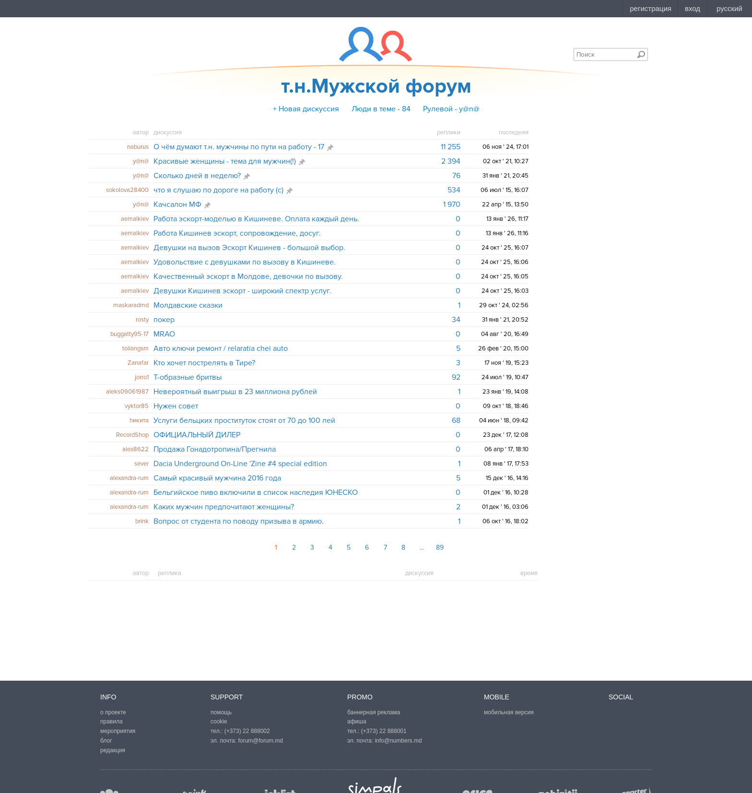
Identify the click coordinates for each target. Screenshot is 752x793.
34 (456, 319)
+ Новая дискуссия (306, 109)
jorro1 (142, 377)
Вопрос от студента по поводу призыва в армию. (238, 521)
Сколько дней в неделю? (197, 175)
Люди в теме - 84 (381, 109)
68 (456, 420)
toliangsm (135, 348)
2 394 (450, 161)
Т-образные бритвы (187, 377)
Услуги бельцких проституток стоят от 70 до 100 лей (244, 420)
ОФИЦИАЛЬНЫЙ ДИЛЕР (196, 435)
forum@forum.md (260, 740)
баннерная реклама (373, 712)
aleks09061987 (127, 392)
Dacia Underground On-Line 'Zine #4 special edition (240, 464)
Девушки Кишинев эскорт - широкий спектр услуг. (242, 291)
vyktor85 (137, 406)
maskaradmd (131, 305)
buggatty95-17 (129, 334)
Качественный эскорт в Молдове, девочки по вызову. (248, 276)
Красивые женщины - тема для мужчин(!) (224, 161)
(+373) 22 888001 (384, 731)
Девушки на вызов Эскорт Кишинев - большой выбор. (249, 247)
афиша (356, 721)
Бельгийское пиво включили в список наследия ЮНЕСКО (255, 492)
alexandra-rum (129, 478)
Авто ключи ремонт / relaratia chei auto (220, 348)
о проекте (113, 712)
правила (111, 721)
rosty (142, 320)
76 (456, 175)
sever (141, 464)
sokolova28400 (127, 190)
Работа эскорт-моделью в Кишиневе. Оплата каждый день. (256, 219)
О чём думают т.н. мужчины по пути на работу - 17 (238, 147)
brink (142, 521)
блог (106, 740)
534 (453, 190)
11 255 (450, 147)
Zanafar (138, 363)
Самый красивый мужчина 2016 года (217, 478)
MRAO (164, 334)
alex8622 (135, 449)
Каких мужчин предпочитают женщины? (223, 507)
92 (456, 377)
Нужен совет (175, 406)
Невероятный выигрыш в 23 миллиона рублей (235, 391)
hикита (139, 420)
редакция (112, 750)
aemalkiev (135, 219)
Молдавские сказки (188, 305)
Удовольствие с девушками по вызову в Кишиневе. (244, 262)
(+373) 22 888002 (247, 731)
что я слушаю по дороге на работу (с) (218, 190)
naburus (138, 147)
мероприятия (117, 731)
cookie (219, 721)
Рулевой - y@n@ (451, 109)
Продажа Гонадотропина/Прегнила (214, 449)
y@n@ (141, 161)
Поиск (641, 54)
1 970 (451, 204)
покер (164, 319)
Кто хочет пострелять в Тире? (204, 363)
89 (440, 547)
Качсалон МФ (177, 204)
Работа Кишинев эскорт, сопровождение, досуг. (237, 233)
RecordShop (132, 435)
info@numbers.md (398, 740)
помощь (221, 712)
